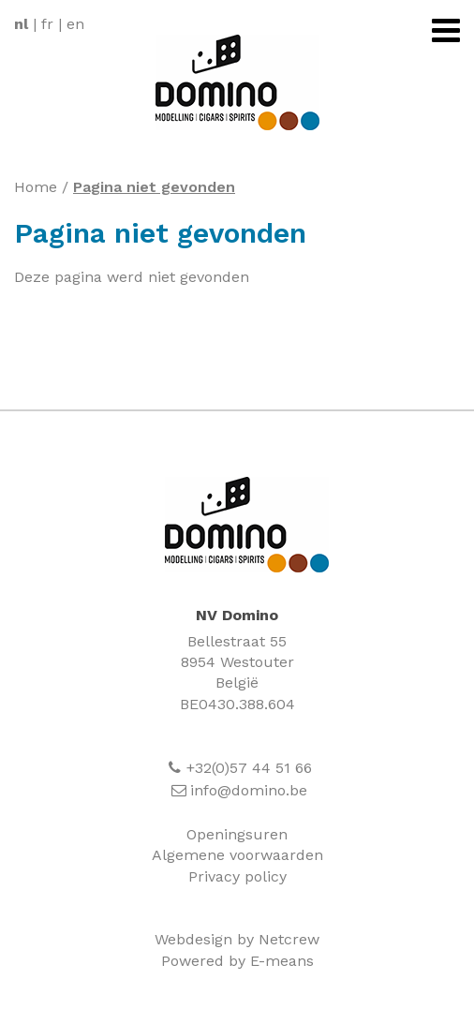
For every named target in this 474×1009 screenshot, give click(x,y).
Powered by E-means (237, 961)
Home (35, 187)
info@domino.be (248, 790)
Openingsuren (237, 834)
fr (47, 24)
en (75, 24)
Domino (247, 524)
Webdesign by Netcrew (237, 939)
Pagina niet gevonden (154, 187)
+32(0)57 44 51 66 (249, 768)
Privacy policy (237, 876)
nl (21, 24)
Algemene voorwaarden (237, 855)
